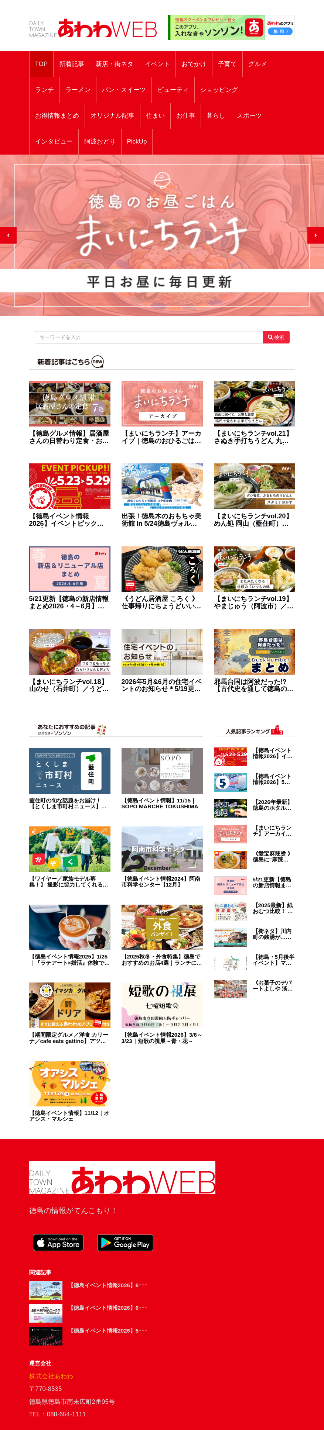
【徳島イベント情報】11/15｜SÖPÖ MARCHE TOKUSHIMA (160, 804)
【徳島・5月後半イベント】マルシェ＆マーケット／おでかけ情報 (273, 960)
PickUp (137, 141)
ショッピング (219, 89)
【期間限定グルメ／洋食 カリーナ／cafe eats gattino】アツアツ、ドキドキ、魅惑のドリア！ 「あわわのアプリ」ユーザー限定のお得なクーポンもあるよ (68, 1038)
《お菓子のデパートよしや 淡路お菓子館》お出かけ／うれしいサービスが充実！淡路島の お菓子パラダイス (273, 986)
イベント (157, 64)
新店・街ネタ (114, 64)
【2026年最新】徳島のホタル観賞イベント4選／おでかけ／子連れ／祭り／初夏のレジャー (273, 805)
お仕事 (185, 115)
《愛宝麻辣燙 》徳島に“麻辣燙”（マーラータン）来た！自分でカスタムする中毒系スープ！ (273, 857)
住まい (155, 115)
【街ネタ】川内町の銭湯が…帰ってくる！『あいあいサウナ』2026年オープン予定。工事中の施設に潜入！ (273, 934)
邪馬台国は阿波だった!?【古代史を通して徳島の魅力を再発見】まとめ (254, 685)
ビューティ (173, 89)
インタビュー (54, 141)
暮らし (216, 115)
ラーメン (78, 89)
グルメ (257, 64)
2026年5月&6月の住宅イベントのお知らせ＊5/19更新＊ (162, 685)
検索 (276, 337)
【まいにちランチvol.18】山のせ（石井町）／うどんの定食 (69, 685)
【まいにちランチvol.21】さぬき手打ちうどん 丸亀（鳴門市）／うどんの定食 (254, 437)
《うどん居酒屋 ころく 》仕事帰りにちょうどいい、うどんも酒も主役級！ (161, 602)
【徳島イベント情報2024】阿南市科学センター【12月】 (161, 882)
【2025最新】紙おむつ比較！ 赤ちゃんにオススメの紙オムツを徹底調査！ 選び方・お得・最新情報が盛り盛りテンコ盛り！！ (273, 908)
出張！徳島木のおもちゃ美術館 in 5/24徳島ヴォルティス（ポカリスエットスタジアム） (161, 520)
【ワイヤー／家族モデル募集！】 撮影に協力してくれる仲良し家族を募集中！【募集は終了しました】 (68, 882)
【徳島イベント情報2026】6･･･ (108, 1285)
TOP (41, 64)
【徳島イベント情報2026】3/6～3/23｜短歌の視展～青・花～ (162, 1038)
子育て (227, 64)
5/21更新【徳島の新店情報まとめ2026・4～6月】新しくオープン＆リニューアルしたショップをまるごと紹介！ (69, 602)
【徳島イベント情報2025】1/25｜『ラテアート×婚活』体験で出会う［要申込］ (69, 960)
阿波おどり (100, 141)
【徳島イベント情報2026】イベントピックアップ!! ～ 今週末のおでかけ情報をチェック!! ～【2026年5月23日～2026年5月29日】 (69, 520)
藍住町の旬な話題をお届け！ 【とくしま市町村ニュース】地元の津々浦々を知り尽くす (68, 804)
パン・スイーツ (124, 89)
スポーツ (249, 115)
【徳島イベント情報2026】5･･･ (108, 1330)
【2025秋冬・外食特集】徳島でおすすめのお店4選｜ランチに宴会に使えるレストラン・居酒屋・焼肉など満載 (162, 960)
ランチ (44, 89)
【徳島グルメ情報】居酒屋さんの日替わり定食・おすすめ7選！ (69, 437)
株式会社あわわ (51, 1376)
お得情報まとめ (57, 115)
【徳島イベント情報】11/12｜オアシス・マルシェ (69, 1116)
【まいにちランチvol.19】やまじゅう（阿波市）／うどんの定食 (254, 602)
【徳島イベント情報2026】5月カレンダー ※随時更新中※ (273, 779)
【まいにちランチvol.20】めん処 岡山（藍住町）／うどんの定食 (253, 520)
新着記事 (71, 64)
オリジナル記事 (112, 115)
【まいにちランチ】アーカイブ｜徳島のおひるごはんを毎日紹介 (161, 437)
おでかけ (194, 64)
